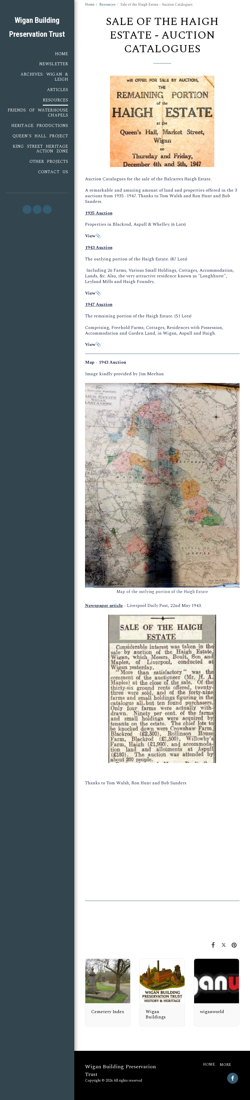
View (90, 344)
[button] (27, 209)
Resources (107, 4)
